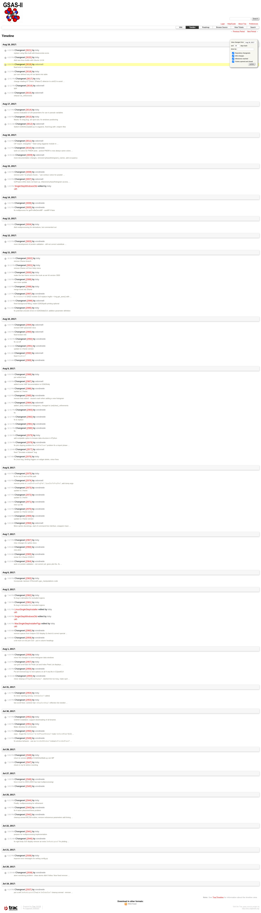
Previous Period (239, 31)
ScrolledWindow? (43, 741)
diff (15, 189)
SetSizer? (30, 734)
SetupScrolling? (42, 703)
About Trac (242, 24)
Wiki (180, 27)
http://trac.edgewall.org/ (250, 908)
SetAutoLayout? (52, 841)
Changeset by (23, 50)
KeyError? (22, 356)
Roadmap (205, 27)
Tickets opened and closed (242, 62)
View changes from (243, 42)
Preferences (253, 24)
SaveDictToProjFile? (53, 483)
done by (242, 49)
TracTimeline (218, 897)
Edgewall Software (32, 908)
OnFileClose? (41, 445)
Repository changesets (241, 53)
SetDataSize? (39, 696)
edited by (29, 186)
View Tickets (239, 27)
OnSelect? (20, 297)
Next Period (251, 31)
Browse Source (222, 27)
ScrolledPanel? (64, 741)
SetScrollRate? (62, 734)
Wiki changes (238, 56)
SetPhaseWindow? (44, 734)
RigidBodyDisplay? (34, 679)
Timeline (192, 27)
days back (240, 46)
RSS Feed (132, 904)
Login (223, 24)
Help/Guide (231, 24)
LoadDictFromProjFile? (35, 483)
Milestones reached (240, 59)
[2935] (29, 758)
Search (253, 27)
